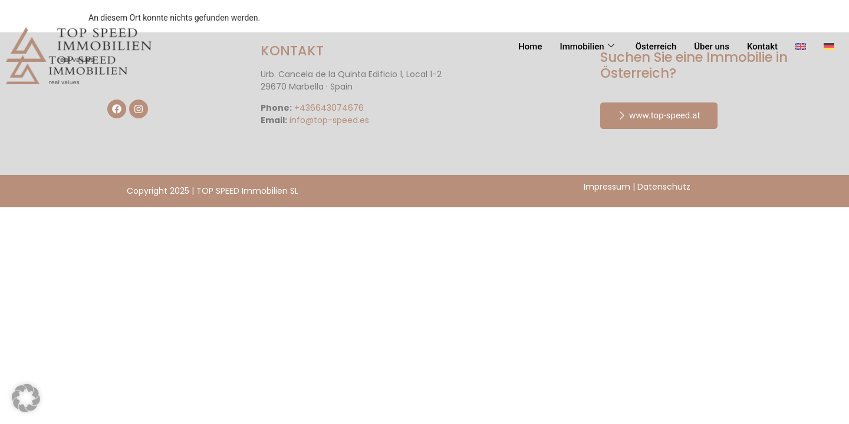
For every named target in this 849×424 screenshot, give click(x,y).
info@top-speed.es (329, 120)
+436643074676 (329, 108)
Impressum (607, 187)
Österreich (656, 46)
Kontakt (762, 46)
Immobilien (587, 46)
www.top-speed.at (659, 115)
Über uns (711, 46)
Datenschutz (663, 187)
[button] (26, 398)
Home (530, 46)
